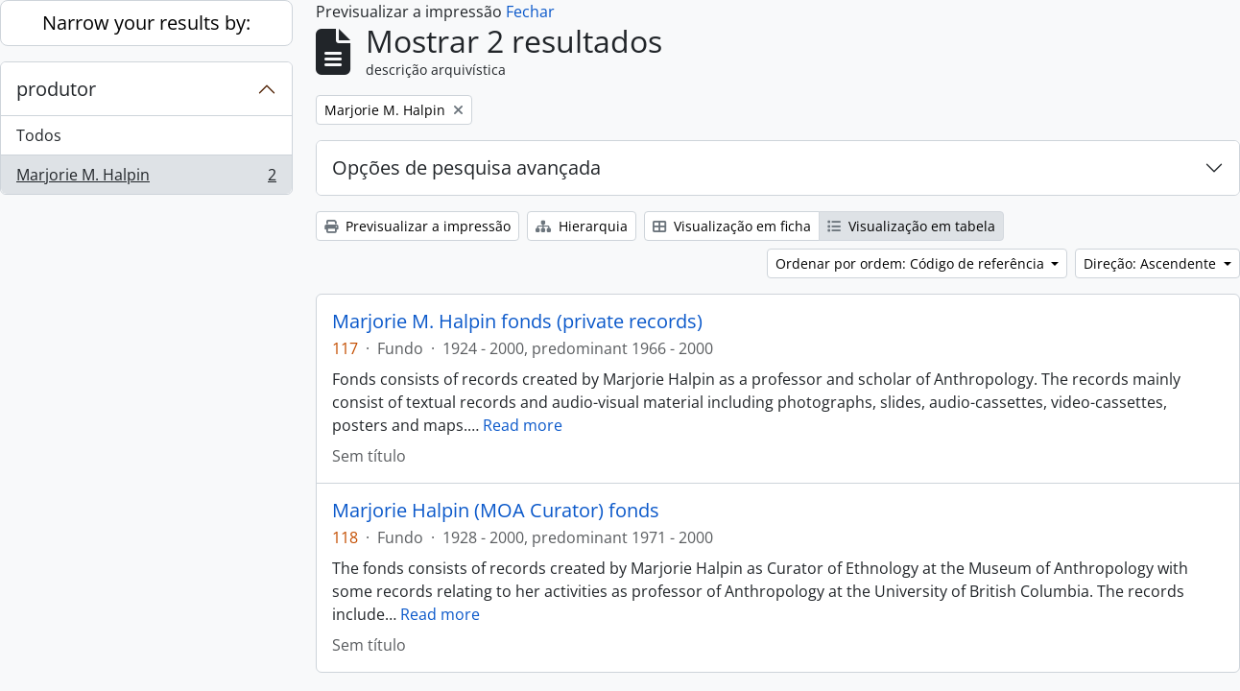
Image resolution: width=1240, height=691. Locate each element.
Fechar (530, 11)
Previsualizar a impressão (417, 226)
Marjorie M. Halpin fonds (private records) (517, 321)
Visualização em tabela (911, 226)
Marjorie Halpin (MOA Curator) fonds (495, 510)
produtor (56, 89)
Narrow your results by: (146, 23)
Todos (38, 135)
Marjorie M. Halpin (145, 178)
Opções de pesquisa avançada (466, 167)
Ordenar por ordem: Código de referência (911, 263)
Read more (522, 425)
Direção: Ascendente (1152, 263)
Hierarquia (582, 226)
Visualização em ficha (732, 226)
